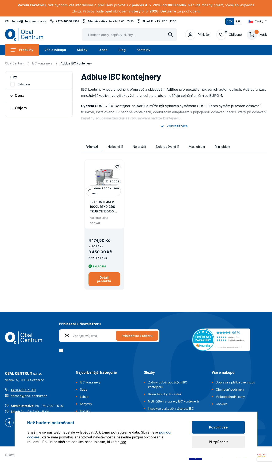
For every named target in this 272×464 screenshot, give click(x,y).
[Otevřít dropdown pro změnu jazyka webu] (258, 21)
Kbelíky (85, 411)
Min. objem (222, 146)
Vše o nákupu (55, 50)
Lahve (84, 396)
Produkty (22, 50)
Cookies (221, 404)
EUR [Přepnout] (238, 21)
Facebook (9, 423)
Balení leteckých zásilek (165, 394)
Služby (82, 50)
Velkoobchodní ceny (230, 396)
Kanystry (86, 404)
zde (123, 442)
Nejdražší (139, 146)
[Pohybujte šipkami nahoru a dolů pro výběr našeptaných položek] (129, 34)
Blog (122, 50)
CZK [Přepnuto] (230, 21)
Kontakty (143, 50)
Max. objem (197, 146)
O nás (102, 50)
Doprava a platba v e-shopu (235, 382)
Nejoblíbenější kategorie (96, 372)
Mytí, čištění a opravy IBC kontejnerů (173, 401)
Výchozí (92, 146)
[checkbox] (62, 350)
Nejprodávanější (167, 146)
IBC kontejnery (42, 63)
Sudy (83, 389)
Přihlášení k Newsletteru (80, 324)
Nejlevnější (115, 146)
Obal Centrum (14, 63)
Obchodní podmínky (230, 389)
